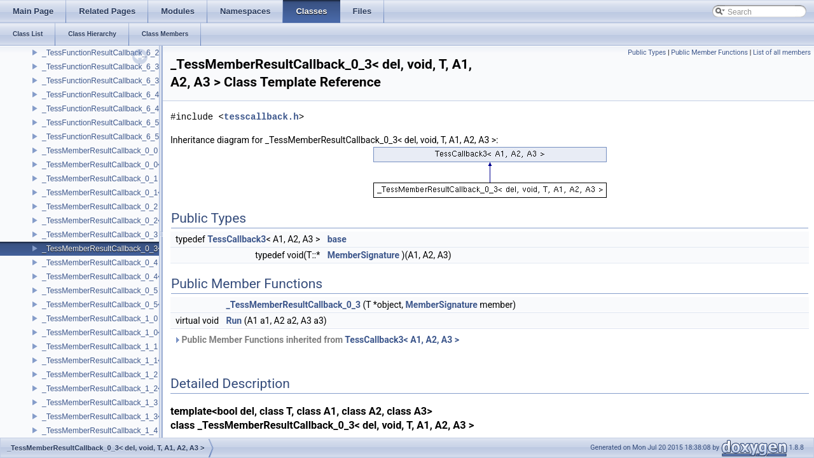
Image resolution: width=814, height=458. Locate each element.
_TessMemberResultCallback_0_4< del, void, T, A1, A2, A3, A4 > (151, 276)
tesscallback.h (261, 117)
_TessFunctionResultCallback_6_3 (100, 66)
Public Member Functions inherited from (316, 340)
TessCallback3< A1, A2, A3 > (402, 340)
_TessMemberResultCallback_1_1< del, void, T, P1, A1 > (138, 360)
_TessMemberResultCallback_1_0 (100, 318)
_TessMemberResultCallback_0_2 (100, 206)
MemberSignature (363, 255)
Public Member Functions (709, 52)
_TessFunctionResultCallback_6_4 (100, 94)
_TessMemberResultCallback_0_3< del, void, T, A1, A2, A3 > (144, 248)
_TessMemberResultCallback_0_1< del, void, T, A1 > (131, 192)
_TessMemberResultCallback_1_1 (100, 346)
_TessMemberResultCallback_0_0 (100, 150)
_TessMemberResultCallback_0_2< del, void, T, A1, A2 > (137, 220)
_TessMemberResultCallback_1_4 (100, 430)
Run (234, 321)
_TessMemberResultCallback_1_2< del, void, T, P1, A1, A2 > (144, 388)
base (337, 239)
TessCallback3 (236, 239)
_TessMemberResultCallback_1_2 (100, 374)
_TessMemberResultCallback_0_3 (100, 234)
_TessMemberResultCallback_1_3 (100, 402)
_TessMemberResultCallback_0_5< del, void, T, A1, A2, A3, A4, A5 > (157, 304)
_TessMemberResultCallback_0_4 (100, 262)
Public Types (647, 52)
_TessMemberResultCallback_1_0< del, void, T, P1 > (131, 332)
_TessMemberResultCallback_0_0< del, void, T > (125, 164)
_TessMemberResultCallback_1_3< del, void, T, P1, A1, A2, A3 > (151, 416)
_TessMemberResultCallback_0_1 (100, 178)
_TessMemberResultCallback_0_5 (100, 290)
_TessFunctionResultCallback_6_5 (100, 122)
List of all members (782, 52)
